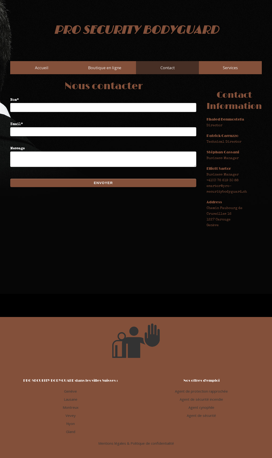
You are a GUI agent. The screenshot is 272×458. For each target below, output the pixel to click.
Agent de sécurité (201, 415)
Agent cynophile (201, 407)
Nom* (103, 103)
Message (103, 159)
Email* (103, 128)
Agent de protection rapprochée (201, 391)
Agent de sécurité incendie (201, 399)
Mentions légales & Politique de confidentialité (136, 443)
